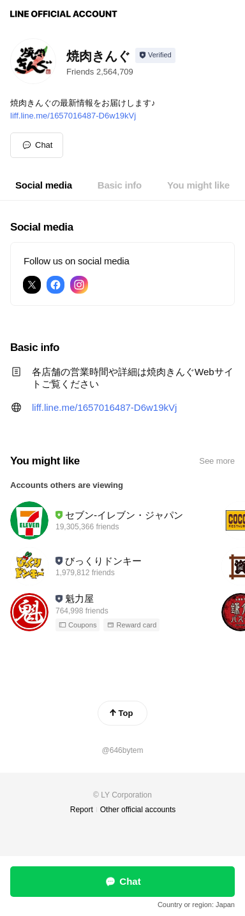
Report (81, 809)
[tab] (43, 185)
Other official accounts (138, 809)
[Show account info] (155, 55)
